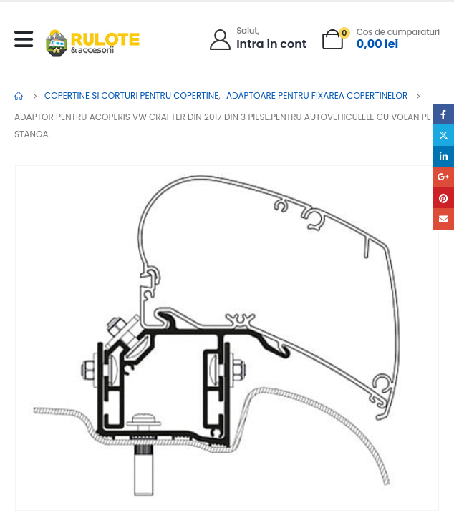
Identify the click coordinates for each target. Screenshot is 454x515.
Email (443, 218)
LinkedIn (443, 156)
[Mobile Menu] (27, 39)
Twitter (443, 134)
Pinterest (443, 197)
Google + (443, 177)
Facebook (443, 114)
